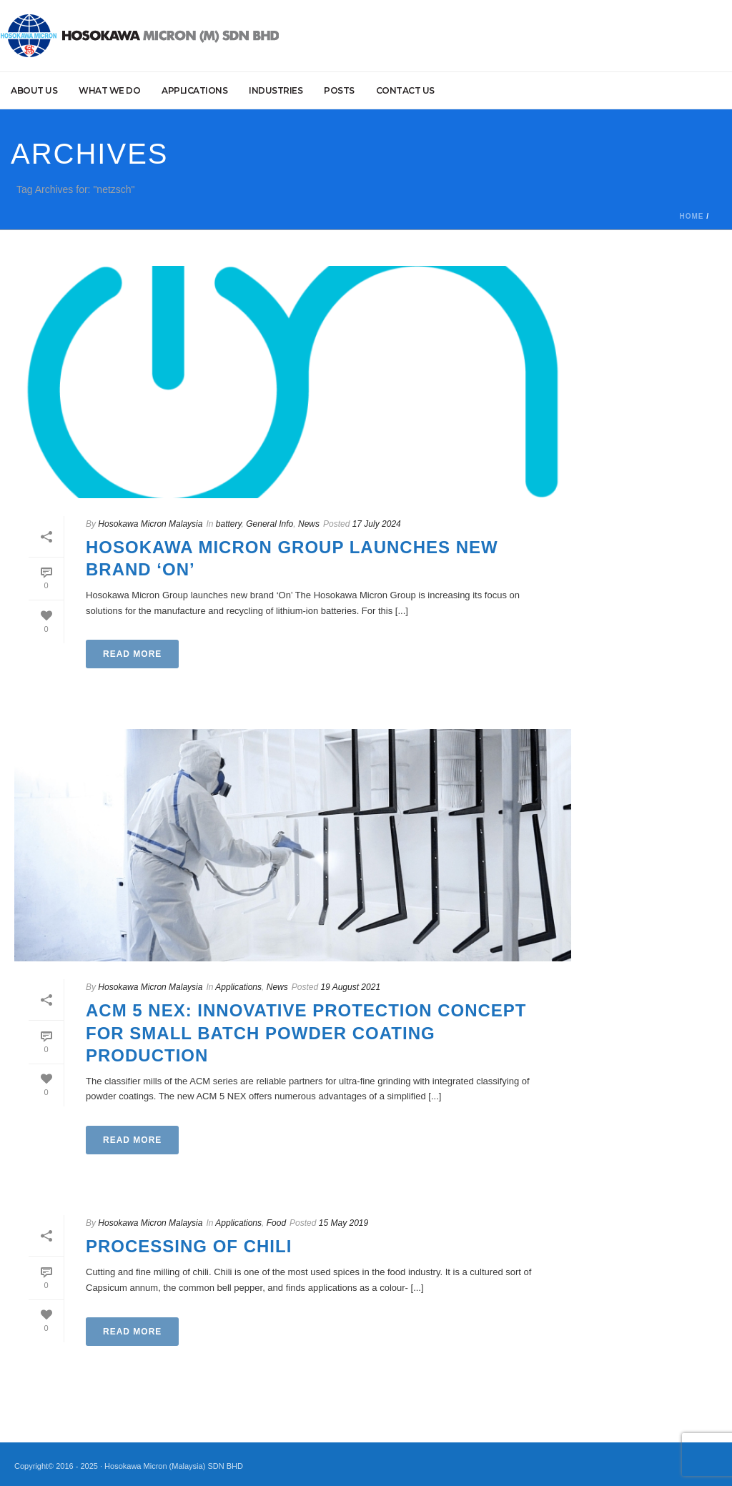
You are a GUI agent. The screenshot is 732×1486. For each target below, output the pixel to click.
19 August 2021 (350, 987)
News (309, 524)
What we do (109, 90)
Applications (194, 90)
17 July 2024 (376, 524)
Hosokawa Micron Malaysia (150, 524)
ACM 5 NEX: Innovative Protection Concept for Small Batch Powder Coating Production (306, 1032)
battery (229, 524)
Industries (275, 90)
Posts (339, 90)
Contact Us (405, 90)
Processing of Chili (189, 1246)
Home (691, 216)
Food (276, 1223)
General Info (269, 524)
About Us (34, 90)
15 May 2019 (343, 1223)
